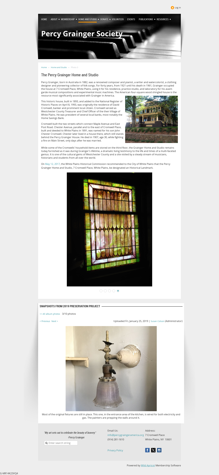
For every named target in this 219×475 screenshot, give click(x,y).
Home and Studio (59, 67)
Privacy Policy (115, 450)
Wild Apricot (148, 465)
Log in (178, 7)
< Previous (45, 321)
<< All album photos (50, 313)
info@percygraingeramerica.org (126, 435)
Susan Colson (157, 321)
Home (44, 67)
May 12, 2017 (52, 164)
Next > (54, 321)
